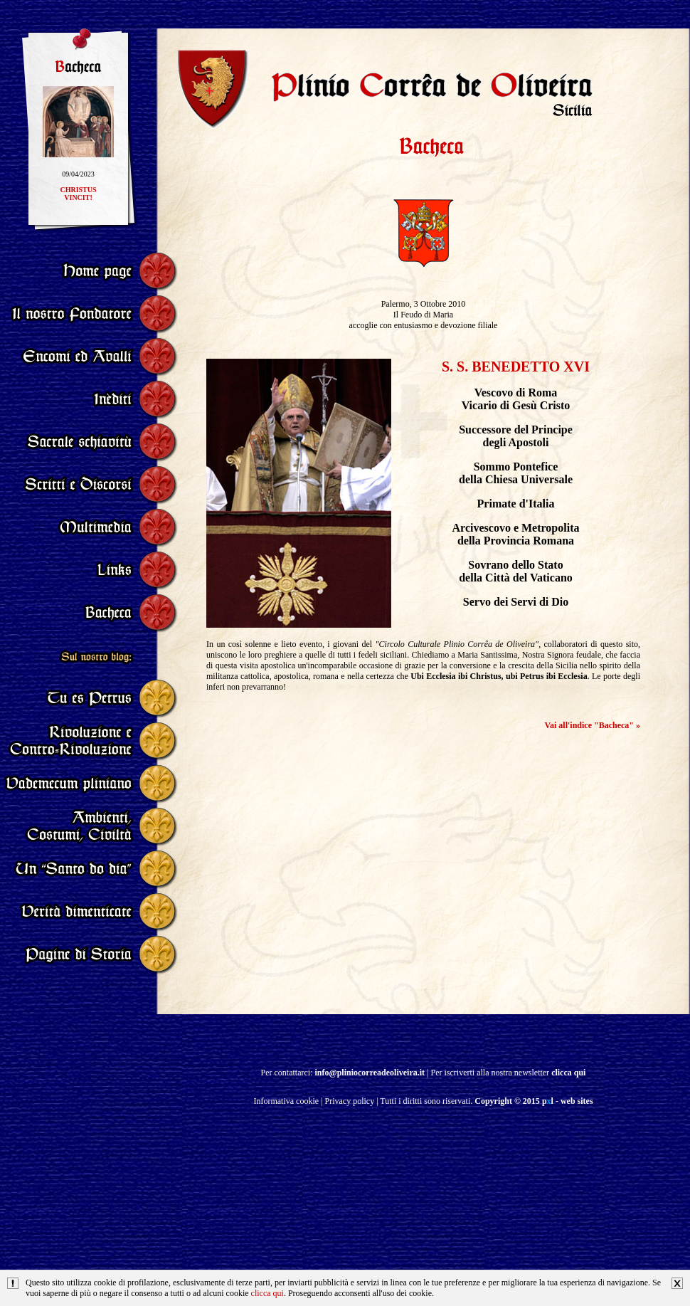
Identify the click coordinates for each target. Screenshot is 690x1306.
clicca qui (267, 1293)
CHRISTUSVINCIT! (78, 197)
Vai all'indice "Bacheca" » (592, 725)
